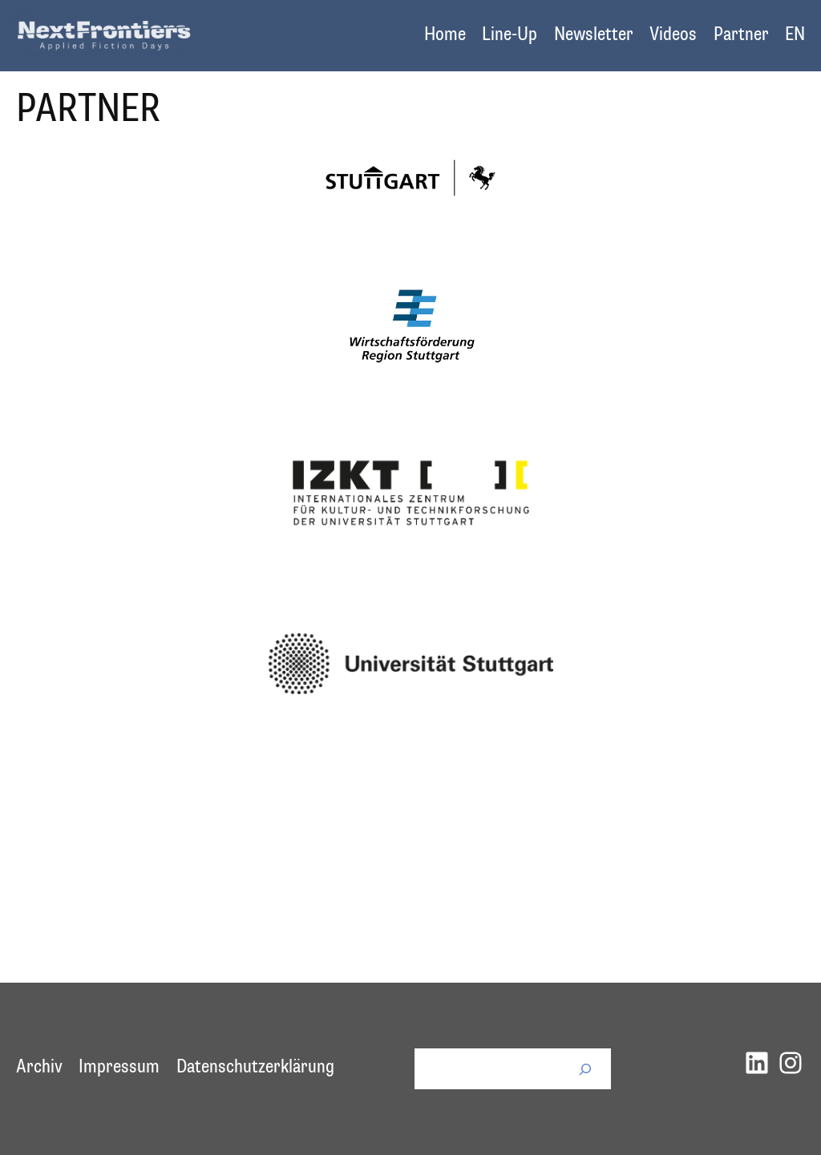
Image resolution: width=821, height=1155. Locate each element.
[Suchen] (585, 1069)
